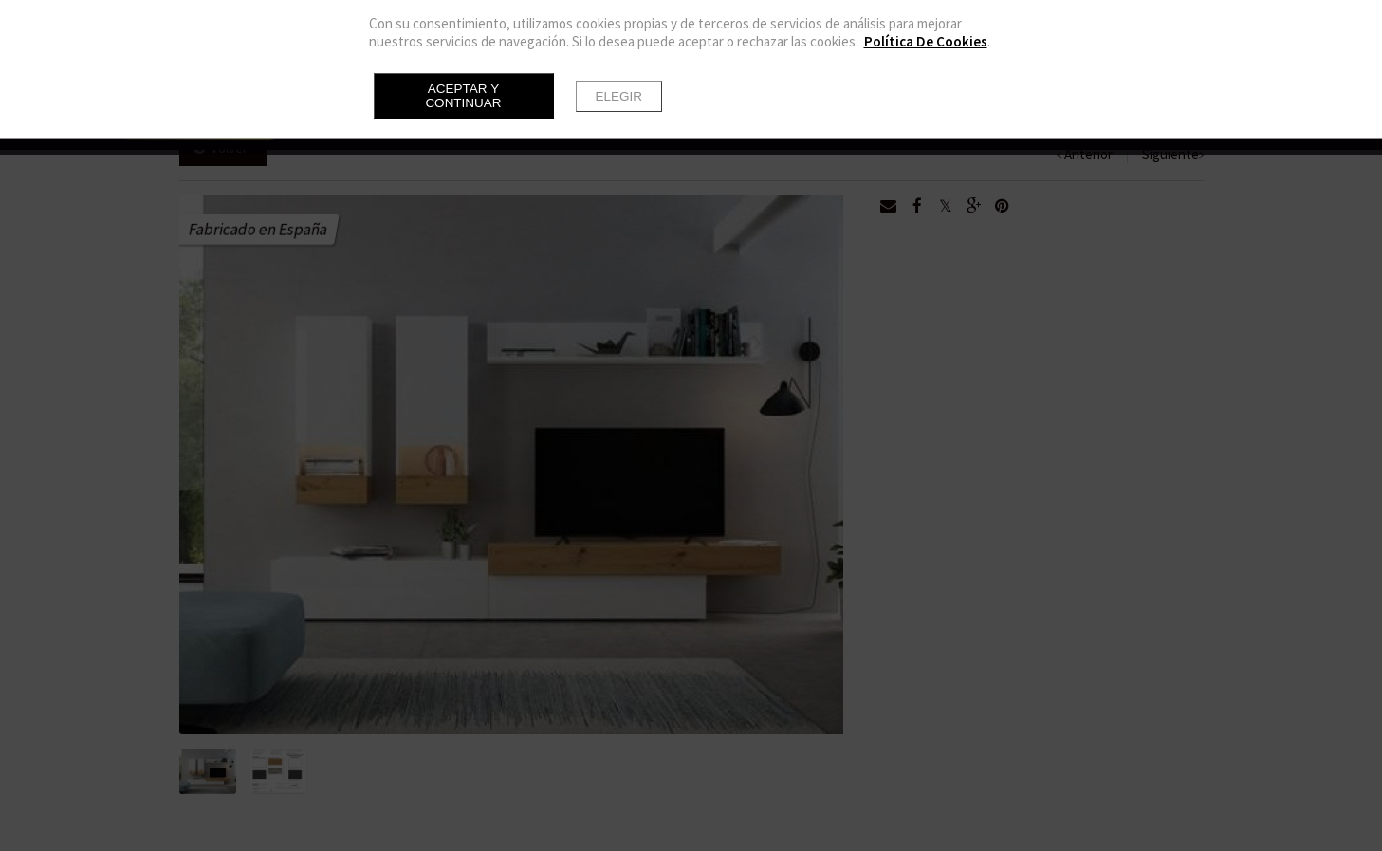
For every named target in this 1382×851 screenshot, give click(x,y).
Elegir (619, 96)
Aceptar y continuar (463, 96)
